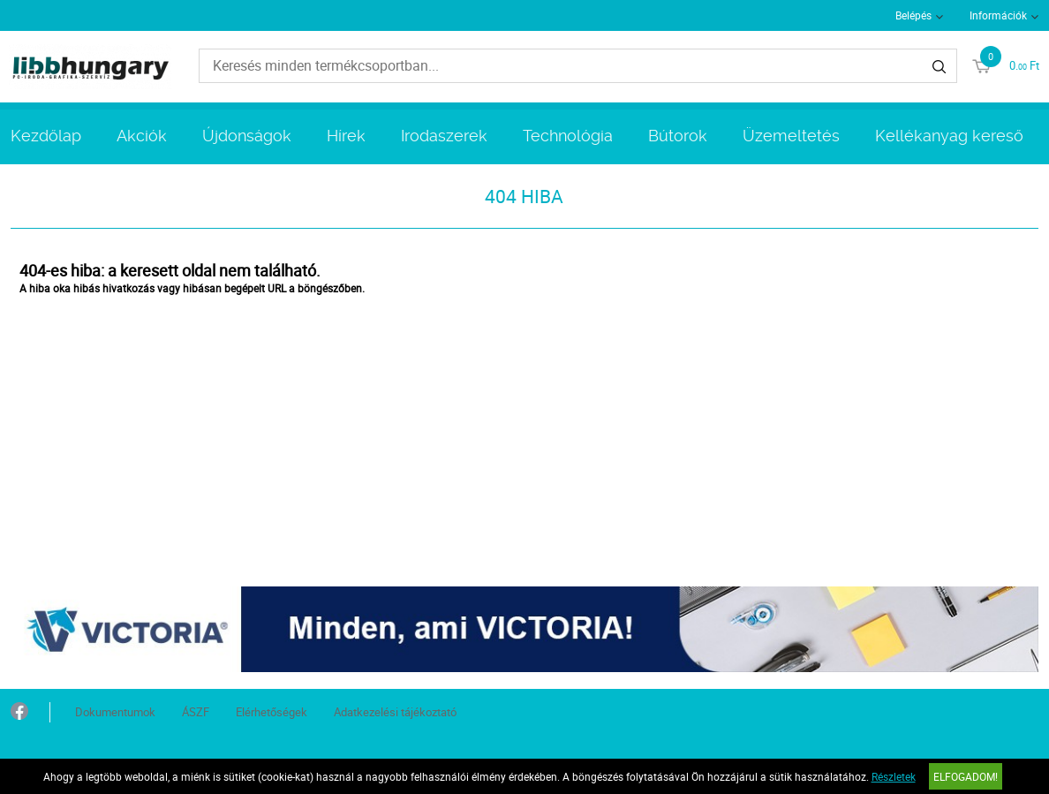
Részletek (894, 776)
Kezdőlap (46, 135)
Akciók (142, 135)
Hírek (346, 135)
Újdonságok (246, 135)
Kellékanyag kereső (949, 135)
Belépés (913, 15)
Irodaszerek (444, 135)
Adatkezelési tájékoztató (395, 712)
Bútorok (677, 135)
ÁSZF (195, 712)
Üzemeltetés (791, 135)
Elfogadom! (965, 776)
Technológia (568, 135)
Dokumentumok (115, 712)
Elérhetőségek (271, 712)
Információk (998, 15)
